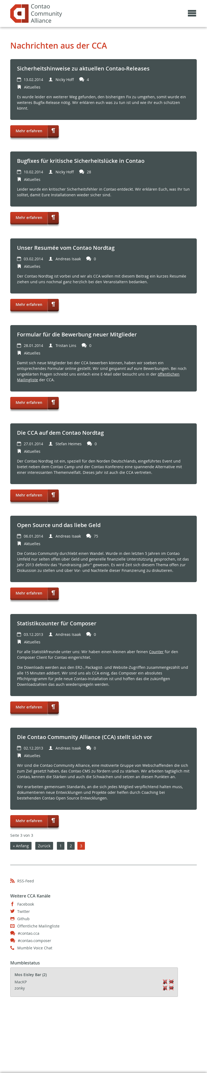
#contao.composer (34, 940)
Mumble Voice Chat (34, 947)
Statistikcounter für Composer (56, 623)
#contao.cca (28, 933)
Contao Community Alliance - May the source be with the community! (36, 13)
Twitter (23, 911)
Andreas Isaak (68, 258)
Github (23, 918)
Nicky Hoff (65, 79)
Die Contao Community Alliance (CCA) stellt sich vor (84, 737)
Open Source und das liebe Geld (59, 525)
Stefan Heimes (69, 443)
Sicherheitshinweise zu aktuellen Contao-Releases (83, 68)
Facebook (25, 904)
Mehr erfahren (26, 129)
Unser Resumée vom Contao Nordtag (66, 247)
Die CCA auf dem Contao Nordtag (60, 432)
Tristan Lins (66, 345)
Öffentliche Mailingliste (38, 926)
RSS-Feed (25, 880)
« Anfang (21, 845)
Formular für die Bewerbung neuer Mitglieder (77, 334)
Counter (156, 651)
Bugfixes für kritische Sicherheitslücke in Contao (80, 160)
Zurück (44, 845)
